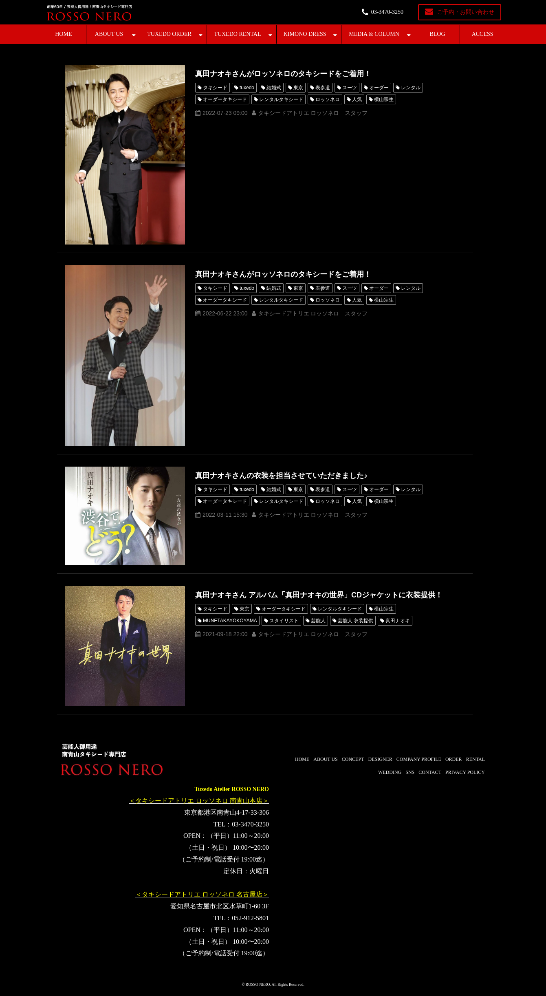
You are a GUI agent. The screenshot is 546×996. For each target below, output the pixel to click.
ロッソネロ (327, 99)
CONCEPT (353, 759)
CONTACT (429, 772)
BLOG (437, 34)
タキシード (215, 87)
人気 (357, 99)
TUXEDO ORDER (169, 34)
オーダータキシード (225, 99)
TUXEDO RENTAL (237, 34)
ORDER (453, 759)
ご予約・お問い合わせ (465, 12)
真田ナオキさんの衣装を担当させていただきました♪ (281, 476)
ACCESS (482, 34)
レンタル (411, 87)
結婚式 (273, 87)
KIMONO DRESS (305, 34)
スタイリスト (284, 621)
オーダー (379, 87)
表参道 (322, 87)
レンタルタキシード (281, 99)
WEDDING (389, 772)
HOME (63, 34)
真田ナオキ (397, 621)
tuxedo (247, 87)
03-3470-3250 (387, 12)
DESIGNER (380, 759)
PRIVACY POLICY (465, 772)
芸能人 (318, 621)
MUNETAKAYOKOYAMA (230, 621)
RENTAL (475, 759)
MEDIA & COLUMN (374, 34)
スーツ (349, 87)
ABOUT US (109, 34)
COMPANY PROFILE (418, 759)
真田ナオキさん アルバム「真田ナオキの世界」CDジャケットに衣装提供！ (319, 595)
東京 (298, 87)
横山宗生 (384, 99)
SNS (409, 772)
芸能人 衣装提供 (355, 621)
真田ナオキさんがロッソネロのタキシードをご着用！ (283, 74)
